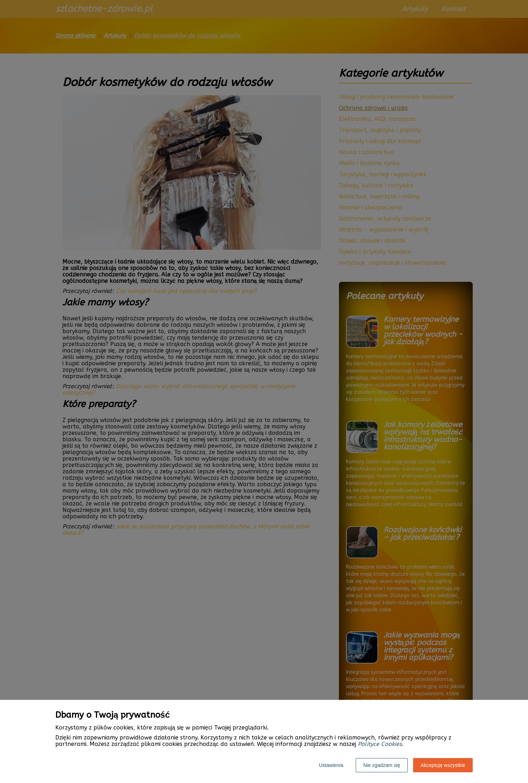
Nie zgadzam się (381, 765)
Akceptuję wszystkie (443, 765)
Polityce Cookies (380, 744)
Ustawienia (331, 765)
